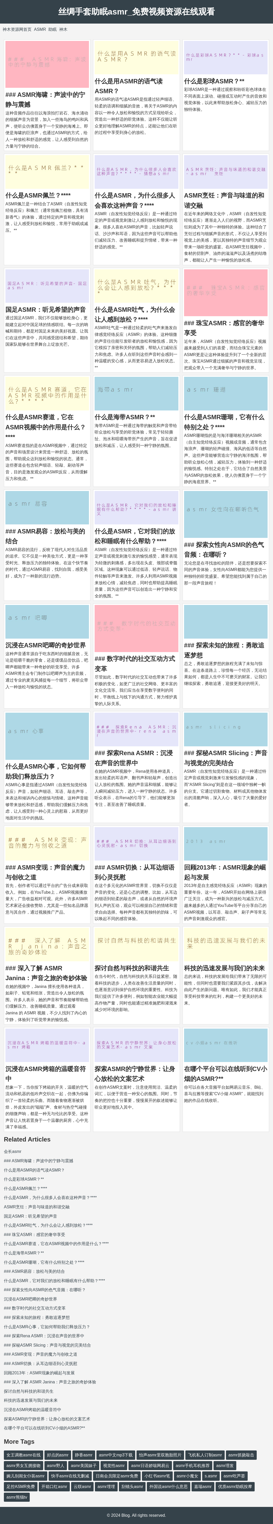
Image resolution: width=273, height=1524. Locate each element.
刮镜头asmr (132, 1486)
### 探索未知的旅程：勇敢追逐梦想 (37, 1317)
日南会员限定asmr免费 (117, 1476)
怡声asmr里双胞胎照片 (160, 1455)
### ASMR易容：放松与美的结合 (34, 1271)
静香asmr (84, 1455)
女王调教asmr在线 (23, 1455)
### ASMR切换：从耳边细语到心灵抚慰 (40, 1363)
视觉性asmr (114, 1465)
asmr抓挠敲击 (241, 1455)
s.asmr (211, 1476)
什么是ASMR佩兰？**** (38, 195)
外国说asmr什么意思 (168, 1486)
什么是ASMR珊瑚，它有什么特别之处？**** (44, 1262)
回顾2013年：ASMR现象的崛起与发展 (39, 1373)
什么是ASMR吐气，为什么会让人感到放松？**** (48, 1225)
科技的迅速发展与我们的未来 (224, 968)
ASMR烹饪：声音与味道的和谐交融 (37, 1207)
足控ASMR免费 (20, 1486)
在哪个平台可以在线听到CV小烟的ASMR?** (44, 1428)
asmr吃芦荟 (234, 1476)
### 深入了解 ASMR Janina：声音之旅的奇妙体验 (50, 1382)
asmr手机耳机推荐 (193, 1465)
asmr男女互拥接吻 (23, 1465)
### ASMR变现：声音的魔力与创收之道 (40, 1354)
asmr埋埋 (106, 1486)
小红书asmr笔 (157, 1476)
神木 (63, 29)
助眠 (52, 29)
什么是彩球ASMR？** (214, 81)
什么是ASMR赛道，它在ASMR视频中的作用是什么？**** (45, 427)
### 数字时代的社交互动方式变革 (35, 1308)
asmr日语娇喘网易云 (150, 1465)
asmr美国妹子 (84, 1465)
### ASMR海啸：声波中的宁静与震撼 (38, 1161)
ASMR (40, 29)
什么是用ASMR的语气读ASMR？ (34, 1170)
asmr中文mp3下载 (116, 1455)
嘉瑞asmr (203, 1486)
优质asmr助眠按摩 (235, 1486)
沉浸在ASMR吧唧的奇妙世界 (45, 645)
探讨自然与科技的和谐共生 (132, 968)
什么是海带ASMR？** (125, 417)
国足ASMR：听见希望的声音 (45, 309)
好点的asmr (58, 1455)
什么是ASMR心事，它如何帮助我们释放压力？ (47, 1327)
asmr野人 (56, 1465)
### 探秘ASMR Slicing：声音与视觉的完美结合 (47, 1345)
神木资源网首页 (17, 29)
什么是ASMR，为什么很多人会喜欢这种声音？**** (50, 1197)
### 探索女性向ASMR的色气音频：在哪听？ (45, 1290)
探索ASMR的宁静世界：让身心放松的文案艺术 (47, 1419)
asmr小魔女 (187, 1476)
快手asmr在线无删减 (70, 1476)
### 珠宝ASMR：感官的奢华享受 (34, 1234)
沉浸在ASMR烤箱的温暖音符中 (32, 1409)
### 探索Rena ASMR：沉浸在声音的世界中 (44, 1336)
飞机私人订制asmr (205, 1455)
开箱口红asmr (54, 1486)
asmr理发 (225, 1465)
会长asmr (12, 1151)
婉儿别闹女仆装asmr (25, 1476)
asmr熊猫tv (16, 1497)
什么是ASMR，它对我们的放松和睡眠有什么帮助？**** (54, 1281)
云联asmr (82, 1486)
